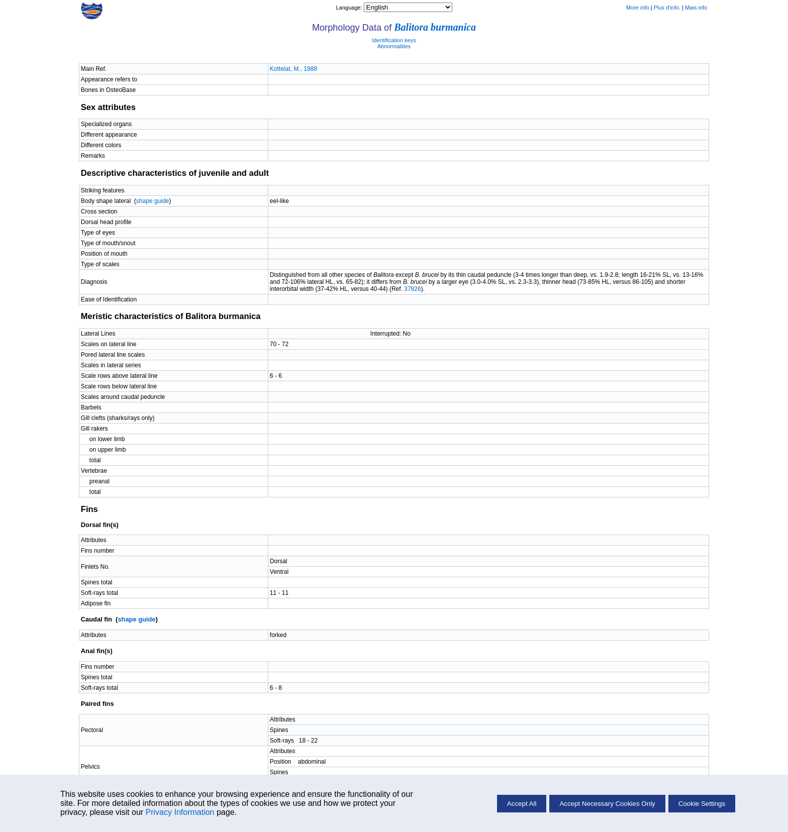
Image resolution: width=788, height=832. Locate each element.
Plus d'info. (667, 8)
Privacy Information (180, 812)
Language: (349, 8)
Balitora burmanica (435, 27)
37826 (412, 288)
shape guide (152, 200)
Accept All (522, 803)
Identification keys (394, 40)
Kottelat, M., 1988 (293, 68)
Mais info (696, 8)
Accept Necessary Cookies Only (607, 803)
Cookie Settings (701, 803)
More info (637, 8)
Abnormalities (394, 46)
